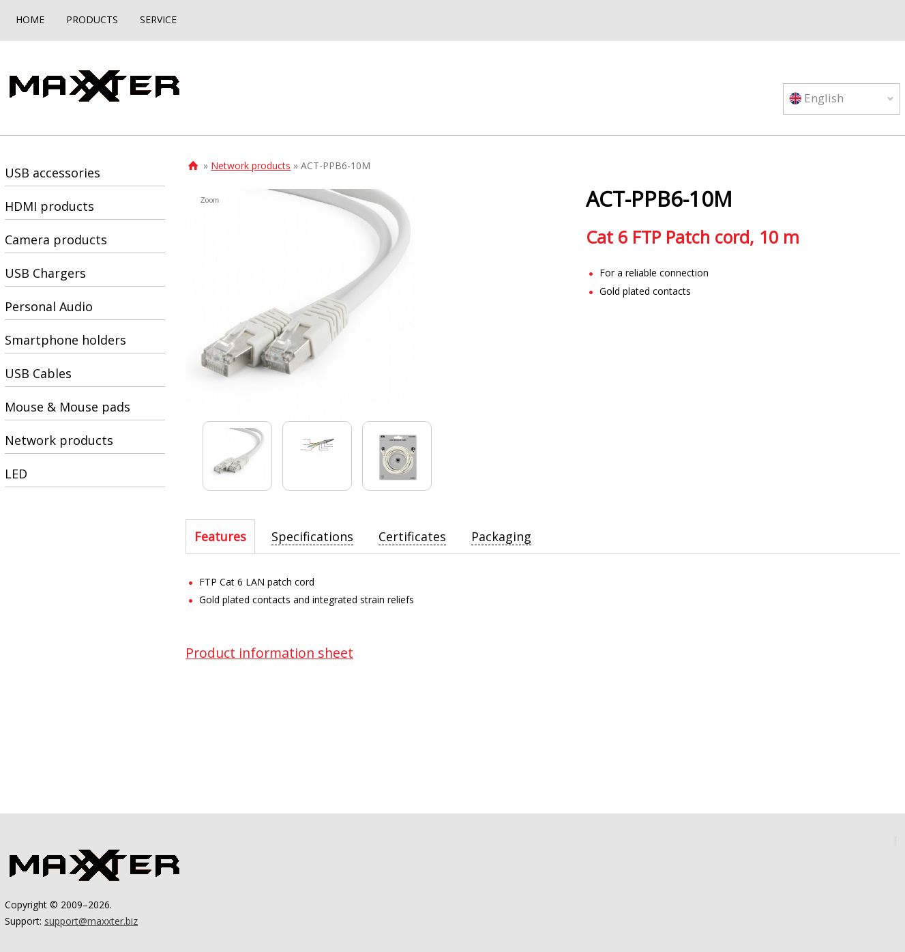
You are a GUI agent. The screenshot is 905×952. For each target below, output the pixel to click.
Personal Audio (49, 306)
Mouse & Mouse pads (67, 407)
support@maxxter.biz (91, 920)
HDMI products (49, 206)
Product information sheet (269, 653)
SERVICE (158, 19)
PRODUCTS (92, 19)
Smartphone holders (65, 340)
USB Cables (38, 373)
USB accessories (52, 172)
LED (16, 473)
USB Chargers (45, 273)
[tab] (220, 536)
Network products (251, 165)
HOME (30, 19)
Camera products (56, 239)
